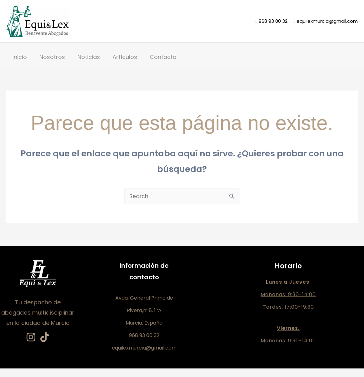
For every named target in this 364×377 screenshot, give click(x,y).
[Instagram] (31, 337)
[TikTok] (45, 337)
